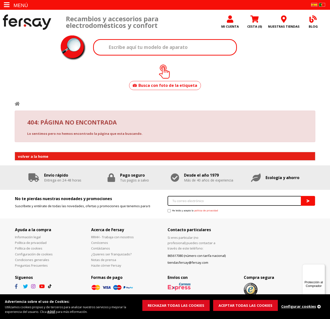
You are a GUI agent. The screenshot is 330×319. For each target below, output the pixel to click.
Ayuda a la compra (33, 230)
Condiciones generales (32, 261)
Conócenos (99, 244)
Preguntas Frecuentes (31, 266)
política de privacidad (206, 211)
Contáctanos (100, 249)
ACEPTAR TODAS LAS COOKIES (246, 305)
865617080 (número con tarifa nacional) (197, 257)
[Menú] (322, 267)
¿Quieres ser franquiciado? (111, 255)
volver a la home (33, 157)
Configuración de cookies (34, 255)
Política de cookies (28, 249)
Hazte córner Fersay (106, 266)
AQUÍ (53, 311)
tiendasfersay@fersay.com (188, 264)
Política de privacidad (31, 244)
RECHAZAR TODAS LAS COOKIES (176, 305)
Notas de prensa (103, 261)
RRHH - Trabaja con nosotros (112, 238)
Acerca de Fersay (107, 230)
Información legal (28, 238)
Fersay (26, 22)
